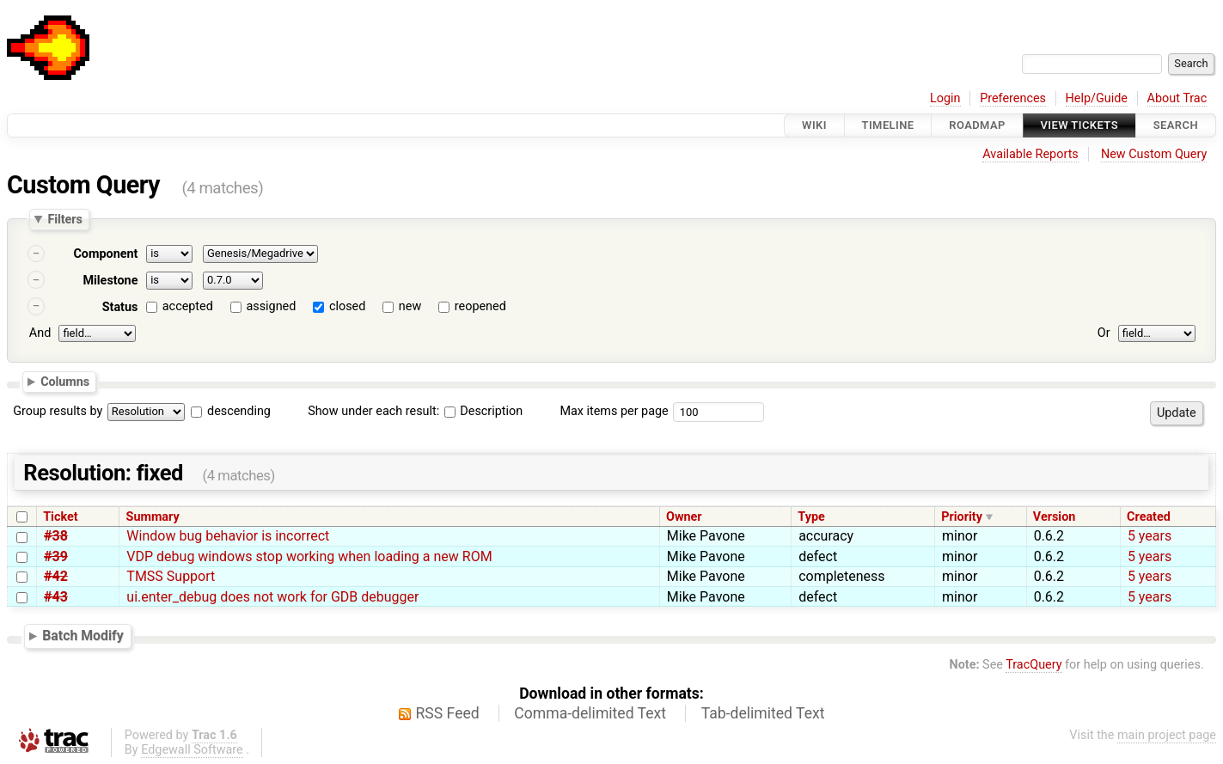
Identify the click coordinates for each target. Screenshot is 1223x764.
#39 (56, 556)
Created (1149, 517)
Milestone (110, 280)
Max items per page (614, 411)
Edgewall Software (192, 750)
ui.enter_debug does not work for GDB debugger (272, 597)
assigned (271, 306)
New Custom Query (1154, 154)
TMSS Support (170, 576)
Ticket (60, 517)
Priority (961, 517)
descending (239, 411)
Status (120, 307)
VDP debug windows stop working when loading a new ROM (309, 556)
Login (945, 98)
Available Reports (1030, 154)
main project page (1166, 735)
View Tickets (1079, 125)
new (410, 306)
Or (1104, 333)
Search (1175, 125)
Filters (64, 219)
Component (105, 254)
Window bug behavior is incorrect (227, 536)
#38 (56, 536)
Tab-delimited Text (763, 713)
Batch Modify (83, 635)
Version (1054, 517)
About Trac (1177, 98)
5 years (1149, 536)
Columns (64, 381)
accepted (187, 306)
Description (483, 411)
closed (347, 306)
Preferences (1013, 98)
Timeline (888, 125)
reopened (480, 306)
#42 (56, 576)
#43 (56, 597)
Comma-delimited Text (590, 713)
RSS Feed (448, 713)
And (40, 333)
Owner (684, 517)
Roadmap (977, 125)
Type (811, 517)
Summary (153, 517)
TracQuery (1033, 664)
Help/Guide (1097, 98)
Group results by (57, 411)
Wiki (814, 125)
